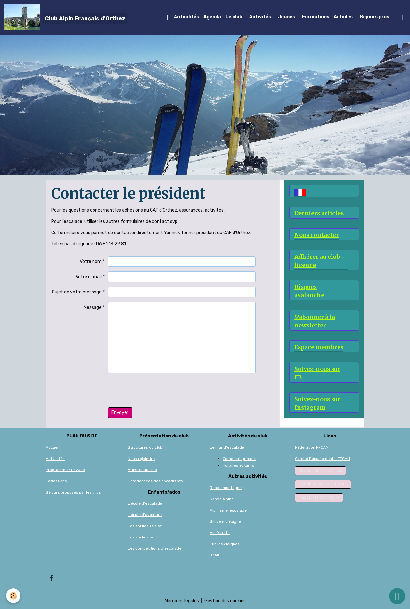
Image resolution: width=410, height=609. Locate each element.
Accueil (52, 447)
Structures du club (145, 447)
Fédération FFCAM (312, 447)
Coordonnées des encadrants (155, 481)
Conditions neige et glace (323, 484)
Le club (234, 17)
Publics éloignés (225, 544)
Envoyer (119, 412)
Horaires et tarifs (238, 465)
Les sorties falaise (145, 526)
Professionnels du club (320, 471)
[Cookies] (13, 595)
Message (93, 307)
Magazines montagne (319, 497)
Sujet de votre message (77, 292)
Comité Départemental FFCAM (322, 458)
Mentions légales (182, 601)
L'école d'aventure (145, 514)
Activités (260, 17)
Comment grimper (239, 458)
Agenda (212, 17)
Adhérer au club (142, 470)
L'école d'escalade (145, 503)
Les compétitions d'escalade (154, 548)
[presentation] (156, 390)
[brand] (65, 17)
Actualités (55, 458)
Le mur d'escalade (227, 447)
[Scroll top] (397, 596)
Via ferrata (220, 532)
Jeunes (287, 17)
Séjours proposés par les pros (73, 492)
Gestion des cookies (225, 601)
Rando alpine (222, 499)
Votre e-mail (89, 277)
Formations (315, 17)
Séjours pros (374, 17)
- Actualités (183, 17)
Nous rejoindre (141, 458)
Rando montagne (226, 488)
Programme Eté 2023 (65, 470)
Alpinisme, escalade (228, 510)
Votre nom (91, 261)
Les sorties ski (141, 537)
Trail (214, 555)
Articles (344, 17)
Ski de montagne (225, 521)
